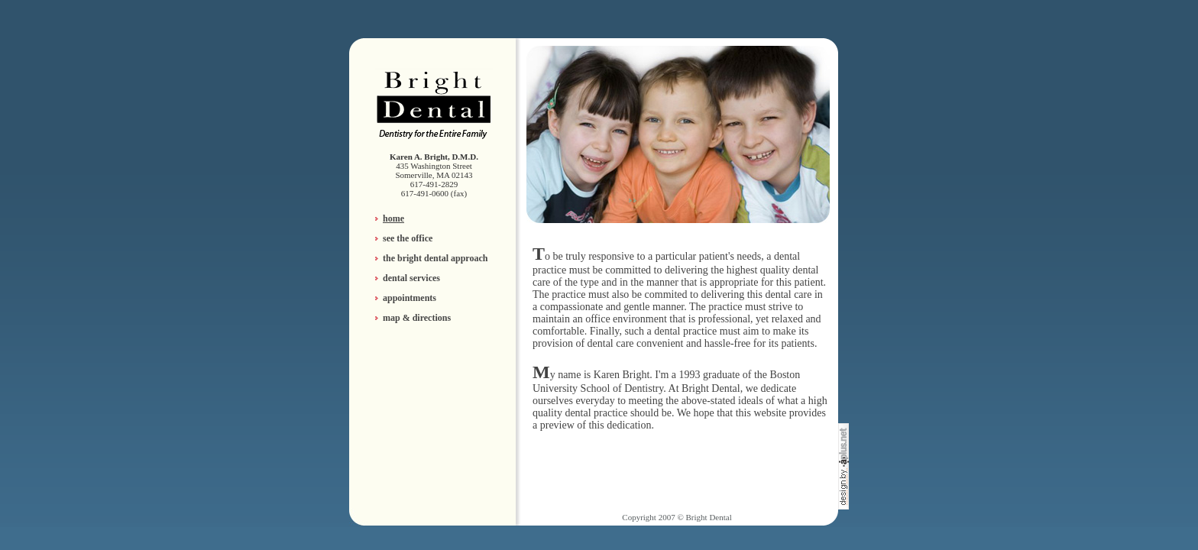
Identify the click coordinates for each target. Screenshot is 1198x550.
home (393, 218)
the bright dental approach (435, 258)
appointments (409, 298)
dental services (411, 278)
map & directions (417, 317)
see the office (407, 238)
